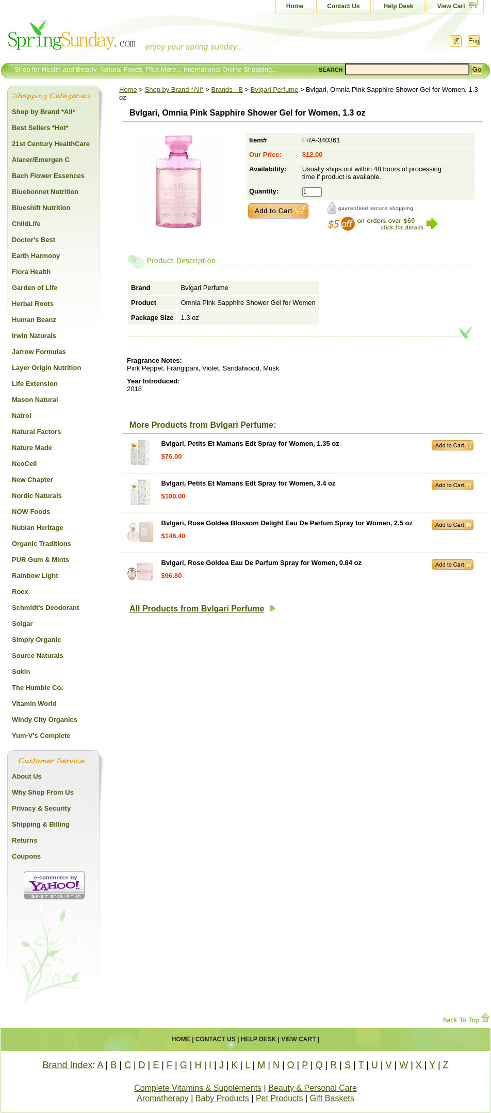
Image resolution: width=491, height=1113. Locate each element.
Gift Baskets (332, 1098)
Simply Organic (36, 639)
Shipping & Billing (41, 824)
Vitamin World (34, 703)
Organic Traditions (41, 543)
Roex (20, 591)
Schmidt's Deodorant (45, 607)
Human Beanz (34, 320)
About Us (27, 776)
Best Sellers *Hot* (40, 128)
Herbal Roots (33, 304)
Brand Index (67, 1065)
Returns (24, 840)
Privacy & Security (41, 808)
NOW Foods (31, 511)
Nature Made (32, 447)
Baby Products (222, 1098)
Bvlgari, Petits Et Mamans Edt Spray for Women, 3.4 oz (248, 483)
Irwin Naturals (34, 336)
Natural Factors (36, 431)
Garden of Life (34, 288)
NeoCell (24, 463)
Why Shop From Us (43, 792)
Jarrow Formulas (39, 352)
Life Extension (35, 384)
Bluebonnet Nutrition (45, 192)
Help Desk (399, 6)
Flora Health (31, 272)
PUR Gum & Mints (40, 559)
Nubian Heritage (37, 527)
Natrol (21, 416)
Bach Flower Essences (48, 176)
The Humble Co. (37, 687)
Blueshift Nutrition (41, 208)
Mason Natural (35, 400)
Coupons (26, 856)
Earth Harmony (36, 256)
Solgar (22, 623)
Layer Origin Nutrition (46, 368)
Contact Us (343, 6)
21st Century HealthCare (51, 144)
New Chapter (32, 479)
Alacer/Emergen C (41, 160)
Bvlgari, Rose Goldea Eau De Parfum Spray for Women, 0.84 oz (261, 563)
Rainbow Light (35, 575)
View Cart (451, 6)
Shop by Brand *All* (174, 89)
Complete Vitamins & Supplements (197, 1088)
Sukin (21, 671)
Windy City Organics (44, 719)
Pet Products (279, 1098)
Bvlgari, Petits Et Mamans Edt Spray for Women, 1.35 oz (250, 443)
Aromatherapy (163, 1098)
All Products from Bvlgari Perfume (202, 608)
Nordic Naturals (37, 495)
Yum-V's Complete (41, 735)
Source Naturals (37, 655)
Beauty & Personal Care (312, 1088)
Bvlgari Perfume (274, 89)
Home (294, 6)
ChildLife (26, 224)
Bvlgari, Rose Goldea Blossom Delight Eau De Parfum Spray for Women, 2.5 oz (287, 523)
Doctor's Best (33, 240)
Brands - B (227, 89)
